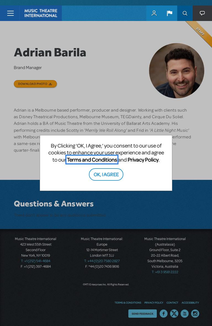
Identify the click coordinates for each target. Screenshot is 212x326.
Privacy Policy (143, 159)
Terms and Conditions (92, 159)
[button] (169, 13)
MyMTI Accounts (154, 13)
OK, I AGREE (106, 174)
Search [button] (185, 13)
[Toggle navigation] (10, 13)
